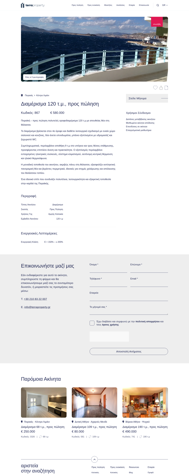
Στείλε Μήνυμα (137, 98)
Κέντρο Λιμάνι (42, 95)
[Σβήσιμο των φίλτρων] (94, 459)
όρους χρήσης (110, 324)
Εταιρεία (94, 293)
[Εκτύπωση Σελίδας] (166, 88)
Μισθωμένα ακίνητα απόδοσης (140, 123)
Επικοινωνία (144, 5)
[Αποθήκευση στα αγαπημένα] (155, 88)
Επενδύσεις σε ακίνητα (136, 126)
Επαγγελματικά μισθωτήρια (138, 130)
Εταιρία (132, 5)
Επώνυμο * (136, 264)
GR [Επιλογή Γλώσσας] (165, 5)
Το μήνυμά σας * (98, 307)
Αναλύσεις (120, 5)
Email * (134, 278)
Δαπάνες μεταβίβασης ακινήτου (140, 119)
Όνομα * (94, 264)
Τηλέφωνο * (96, 278)
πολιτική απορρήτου (147, 321)
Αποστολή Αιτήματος (128, 351)
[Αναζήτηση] (157, 5)
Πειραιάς (29, 95)
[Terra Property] (33, 5)
